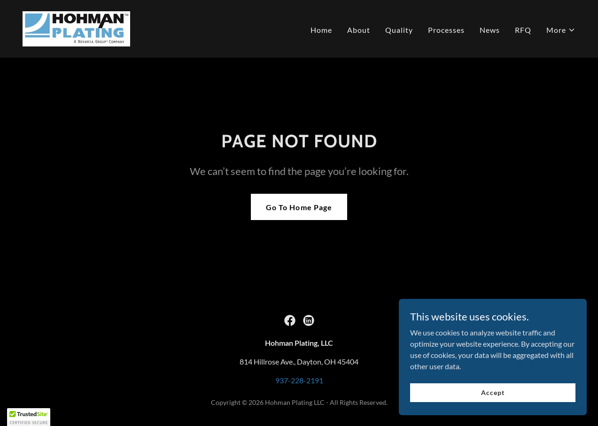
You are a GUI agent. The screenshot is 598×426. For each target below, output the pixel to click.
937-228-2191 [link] (299, 380)
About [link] (358, 29)
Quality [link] (399, 29)
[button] (560, 30)
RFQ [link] (523, 29)
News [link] (490, 29)
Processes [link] (446, 29)
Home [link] (321, 29)
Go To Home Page (299, 207)
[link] (76, 27)
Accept (492, 392)
